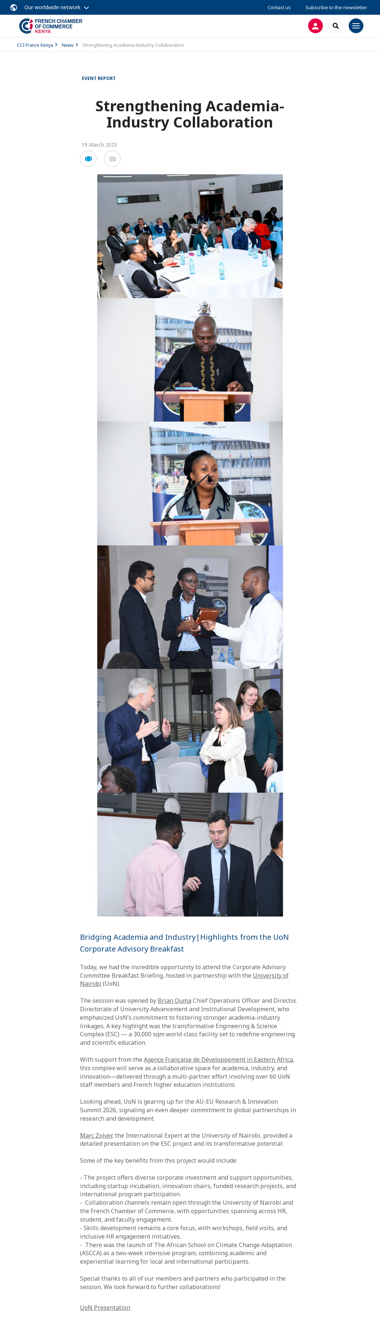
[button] (88, 158)
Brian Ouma (174, 1000)
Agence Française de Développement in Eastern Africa (218, 1059)
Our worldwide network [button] (52, 7)
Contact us (279, 7)
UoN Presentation (105, 1307)
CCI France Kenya (35, 45)
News (68, 45)
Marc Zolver (96, 1135)
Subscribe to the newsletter (336, 7)
